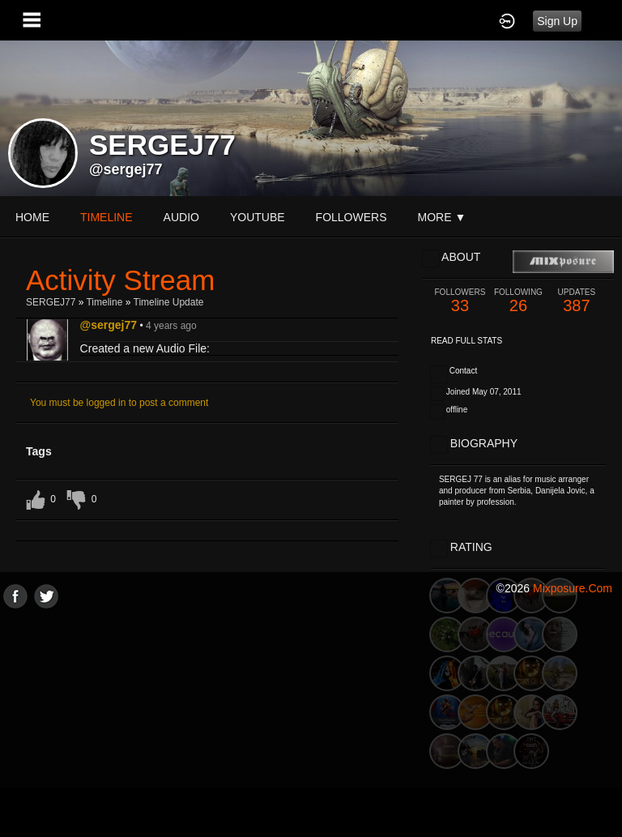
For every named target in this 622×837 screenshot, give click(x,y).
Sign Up (557, 21)
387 (576, 301)
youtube (257, 217)
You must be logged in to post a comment (119, 402)
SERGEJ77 (50, 302)
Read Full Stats (466, 340)
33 (460, 301)
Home (32, 217)
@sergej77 (126, 169)
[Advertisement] (311, 722)
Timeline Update (169, 302)
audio (181, 217)
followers (351, 217)
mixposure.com (572, 588)
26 (518, 301)
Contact (463, 370)
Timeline (106, 217)
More (442, 217)
